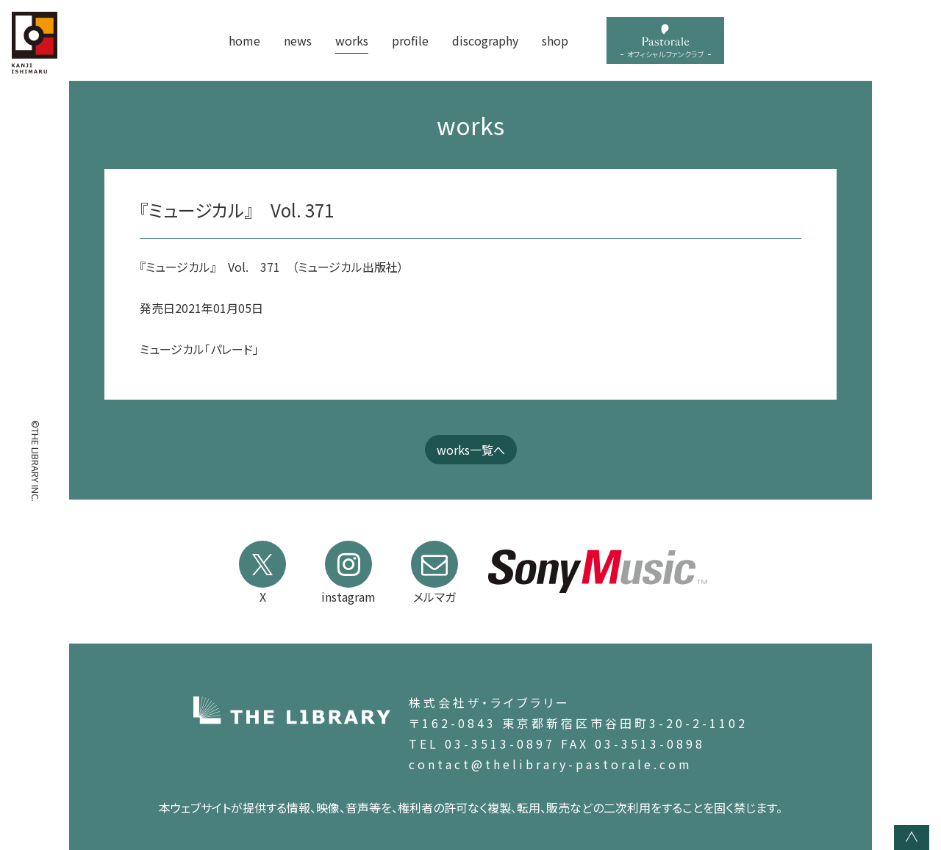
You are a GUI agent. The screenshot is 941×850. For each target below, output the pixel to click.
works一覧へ (471, 449)
